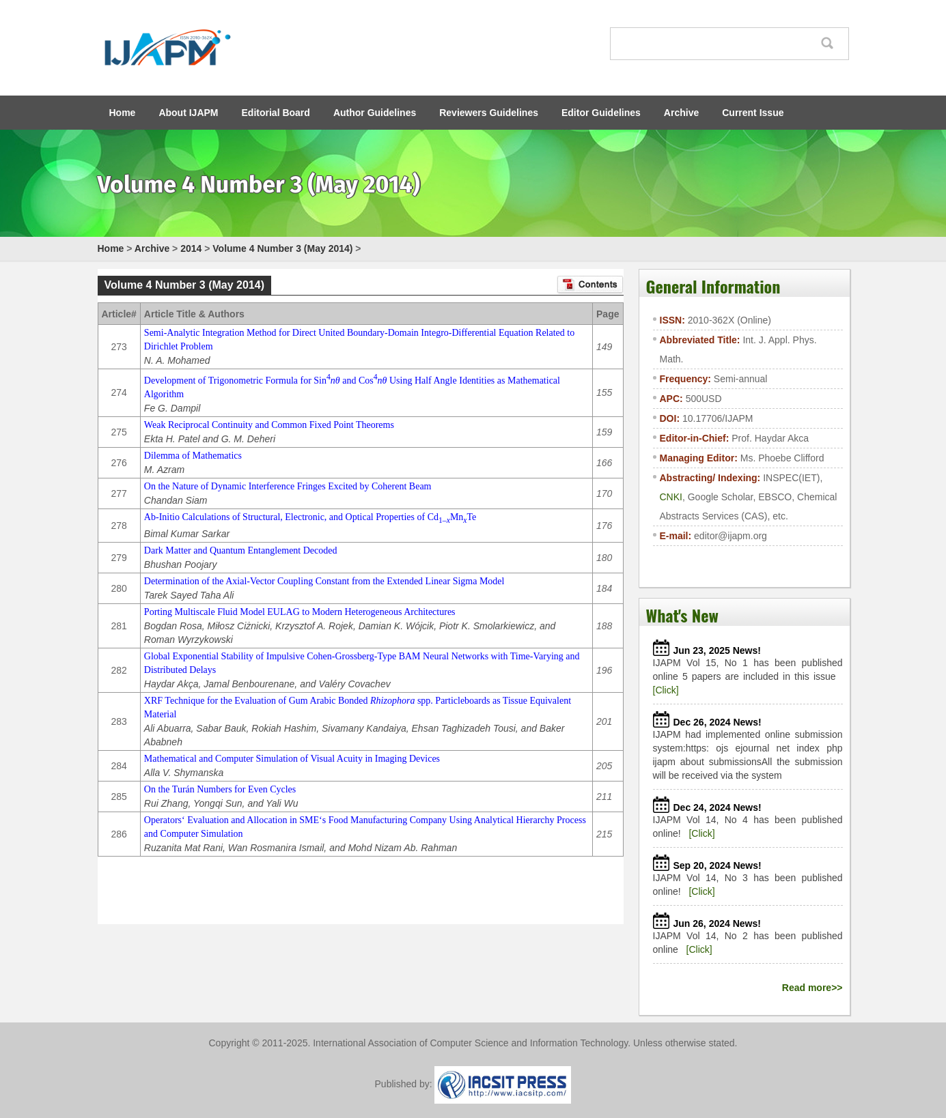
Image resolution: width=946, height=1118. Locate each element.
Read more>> (812, 987)
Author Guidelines (374, 112)
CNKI (671, 496)
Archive (681, 112)
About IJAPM (188, 112)
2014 (190, 248)
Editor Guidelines (601, 112)
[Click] (666, 690)
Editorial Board (276, 112)
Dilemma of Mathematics (193, 455)
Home (122, 112)
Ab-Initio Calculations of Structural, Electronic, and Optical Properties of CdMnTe (310, 517)
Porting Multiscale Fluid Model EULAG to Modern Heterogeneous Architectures (300, 612)
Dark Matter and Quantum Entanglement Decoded (240, 550)
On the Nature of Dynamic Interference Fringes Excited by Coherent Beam (288, 486)
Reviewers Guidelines (488, 112)
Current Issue (752, 112)
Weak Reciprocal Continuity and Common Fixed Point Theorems (269, 425)
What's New (682, 615)
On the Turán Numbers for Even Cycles (220, 789)
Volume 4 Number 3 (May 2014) (282, 248)
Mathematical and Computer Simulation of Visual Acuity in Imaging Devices (292, 759)
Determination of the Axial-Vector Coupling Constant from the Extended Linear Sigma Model (324, 581)
